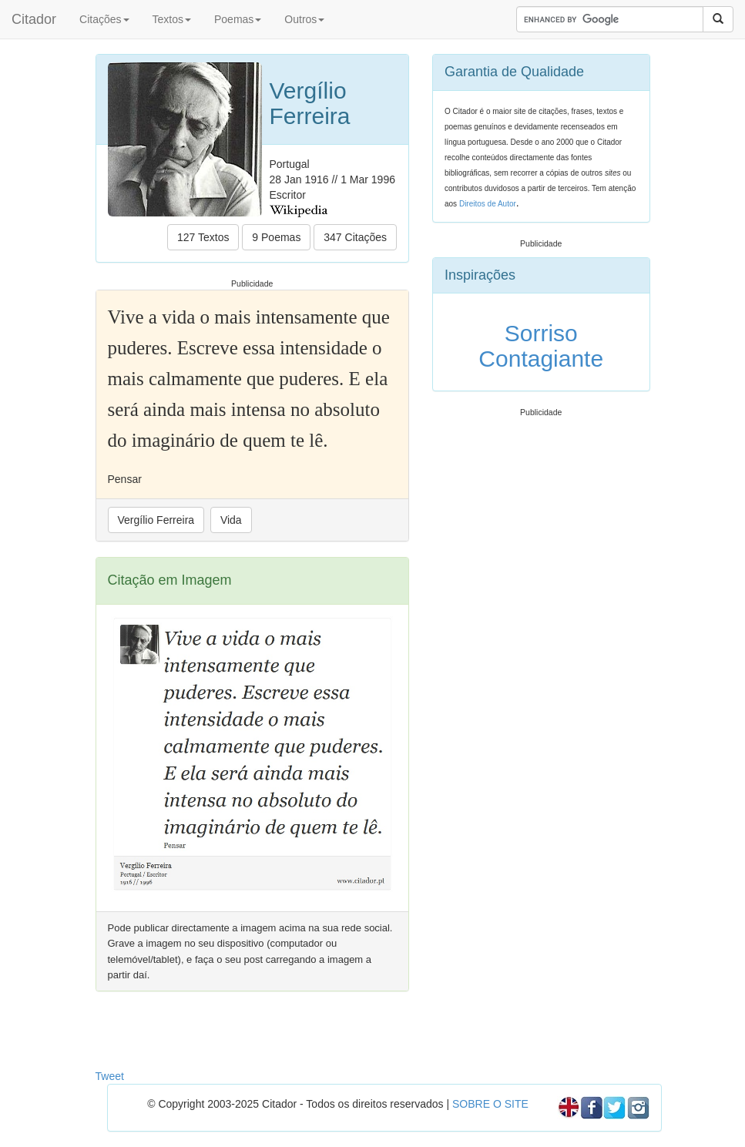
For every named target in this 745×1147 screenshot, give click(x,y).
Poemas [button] (237, 19)
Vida (231, 520)
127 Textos (203, 237)
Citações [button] (104, 19)
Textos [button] (172, 19)
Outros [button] (304, 19)
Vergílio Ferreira (156, 520)
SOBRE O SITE (490, 1104)
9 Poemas (276, 237)
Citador (34, 19)
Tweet (110, 1076)
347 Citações (355, 237)
